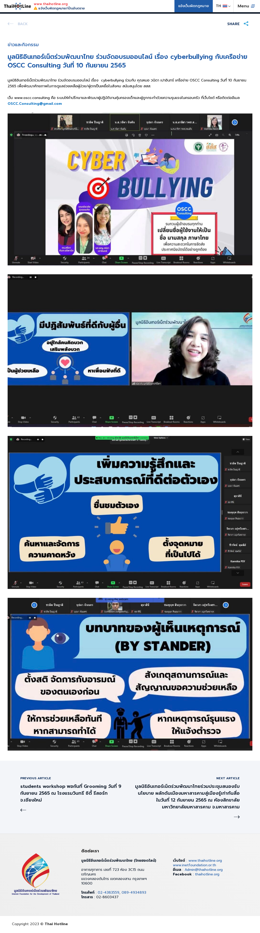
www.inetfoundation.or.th (194, 865)
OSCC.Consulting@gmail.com (35, 103)
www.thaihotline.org (205, 860)
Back (23, 24)
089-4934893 (134, 892)
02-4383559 (108, 892)
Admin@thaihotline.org (204, 869)
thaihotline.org (207, 874)
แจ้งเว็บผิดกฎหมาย (193, 6)
